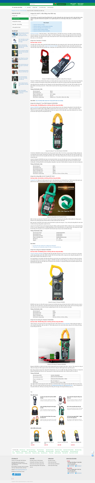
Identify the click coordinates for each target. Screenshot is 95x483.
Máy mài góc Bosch (32, 451)
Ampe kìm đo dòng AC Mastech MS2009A (42, 30)
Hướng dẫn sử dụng (16, 21)
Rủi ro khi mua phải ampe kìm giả (74, 406)
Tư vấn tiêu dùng (42, 7)
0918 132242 (80, 4)
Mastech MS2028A (34, 107)
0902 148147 (73, 4)
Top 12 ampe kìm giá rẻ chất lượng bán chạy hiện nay (23, 84)
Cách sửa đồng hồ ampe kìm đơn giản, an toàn (48, 407)
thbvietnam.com (69, 385)
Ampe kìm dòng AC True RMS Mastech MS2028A (43, 26)
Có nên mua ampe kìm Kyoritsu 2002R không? (48, 397)
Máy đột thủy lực (44, 452)
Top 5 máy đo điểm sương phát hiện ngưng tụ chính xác (23, 91)
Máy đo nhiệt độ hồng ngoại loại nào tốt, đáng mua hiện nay (23, 46)
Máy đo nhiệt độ (58, 452)
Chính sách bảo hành (52, 462)
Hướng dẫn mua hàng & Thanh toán (37, 462)
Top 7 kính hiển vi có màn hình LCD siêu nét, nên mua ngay (23, 40)
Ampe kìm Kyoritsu (34, 33)
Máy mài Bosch (24, 451)
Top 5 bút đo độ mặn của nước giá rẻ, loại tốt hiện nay (23, 65)
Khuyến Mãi (35, 7)
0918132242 (71, 473)
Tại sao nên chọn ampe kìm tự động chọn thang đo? (44, 245)
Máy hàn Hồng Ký (65, 451)
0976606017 (78, 466)
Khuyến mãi (14, 15)
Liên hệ (31, 467)
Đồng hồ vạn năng (35, 452)
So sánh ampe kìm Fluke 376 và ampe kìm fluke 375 (48, 417)
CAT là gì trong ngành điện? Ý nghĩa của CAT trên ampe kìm (74, 417)
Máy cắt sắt (57, 451)
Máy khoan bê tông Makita (68, 449)
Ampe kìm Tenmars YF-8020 (39, 24)
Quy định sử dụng (51, 460)
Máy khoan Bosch (40, 449)
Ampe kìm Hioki (28, 452)
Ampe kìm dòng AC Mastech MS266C (41, 29)
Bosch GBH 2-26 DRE (73, 452)
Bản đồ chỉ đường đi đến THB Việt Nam (37, 465)
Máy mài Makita (41, 451)
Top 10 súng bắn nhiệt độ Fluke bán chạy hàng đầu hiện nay (23, 52)
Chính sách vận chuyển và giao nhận (37, 463)
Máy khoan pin (22, 449)
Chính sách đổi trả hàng (52, 465)
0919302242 (78, 473)
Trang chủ (14, 10)
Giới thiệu (29, 7)
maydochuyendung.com (57, 385)
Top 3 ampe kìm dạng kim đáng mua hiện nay (74, 397)
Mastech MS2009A (66, 323)
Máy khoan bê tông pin (31, 449)
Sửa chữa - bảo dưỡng (17, 24)
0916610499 (71, 466)
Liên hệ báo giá (50, 7)
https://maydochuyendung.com (21, 469)
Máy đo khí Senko (19, 452)
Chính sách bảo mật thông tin (53, 463)
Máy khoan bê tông (49, 449)
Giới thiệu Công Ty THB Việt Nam (36, 460)
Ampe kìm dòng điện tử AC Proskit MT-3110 (42, 27)
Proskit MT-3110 (34, 180)
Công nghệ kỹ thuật (16, 27)
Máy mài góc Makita (50, 451)
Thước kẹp (51, 452)
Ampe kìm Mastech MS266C (36, 253)
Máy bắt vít (17, 451)
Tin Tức (17, 10)
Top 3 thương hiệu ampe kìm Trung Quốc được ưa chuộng (49, 100)
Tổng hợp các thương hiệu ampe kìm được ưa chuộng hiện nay (47, 247)
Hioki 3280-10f (65, 452)
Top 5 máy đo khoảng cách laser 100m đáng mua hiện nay (23, 78)
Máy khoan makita (58, 449)
